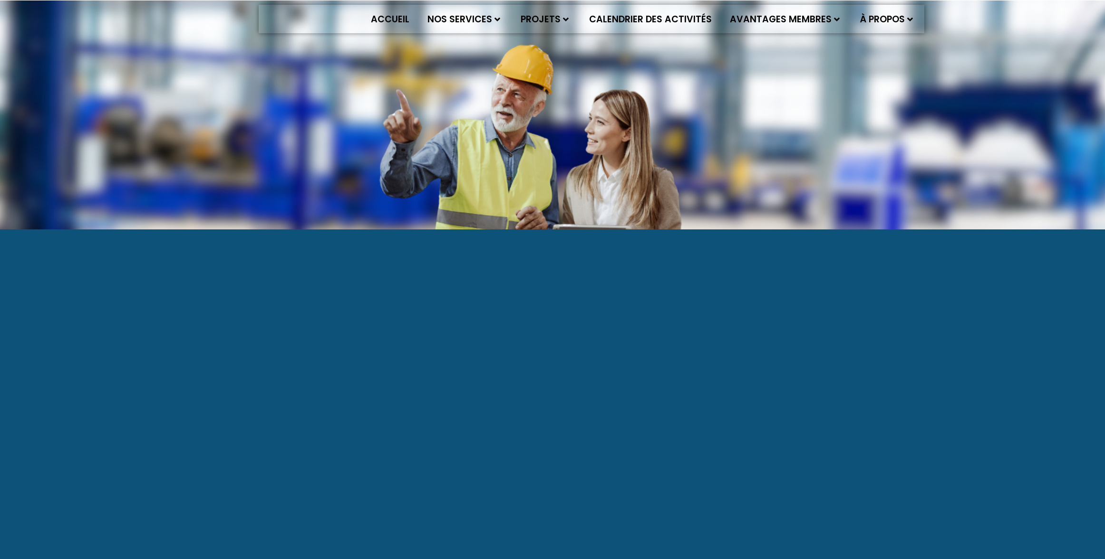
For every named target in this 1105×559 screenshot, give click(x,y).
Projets (545, 19)
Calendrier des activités (650, 19)
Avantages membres (785, 19)
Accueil (390, 19)
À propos (886, 19)
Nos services (463, 19)
